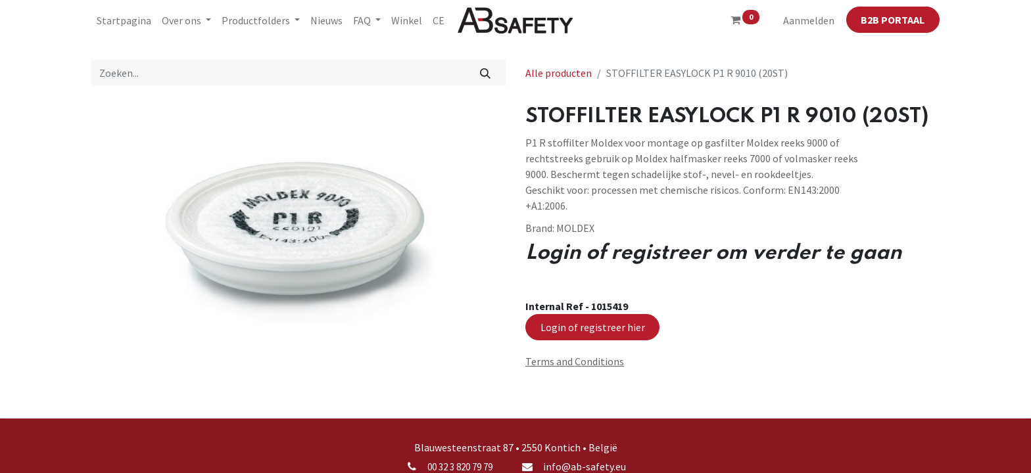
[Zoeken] (486, 73)
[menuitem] (123, 20)
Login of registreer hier (592, 327)
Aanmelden (808, 20)
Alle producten (558, 72)
